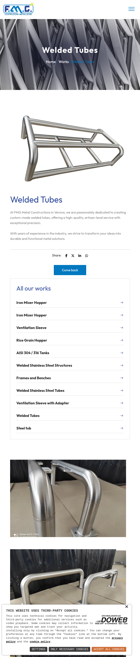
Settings (38, 649)
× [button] (126, 607)
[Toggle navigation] (131, 9)
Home (51, 61)
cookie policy (40, 642)
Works (64, 61)
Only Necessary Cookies (69, 649)
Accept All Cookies (109, 649)
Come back (70, 270)
